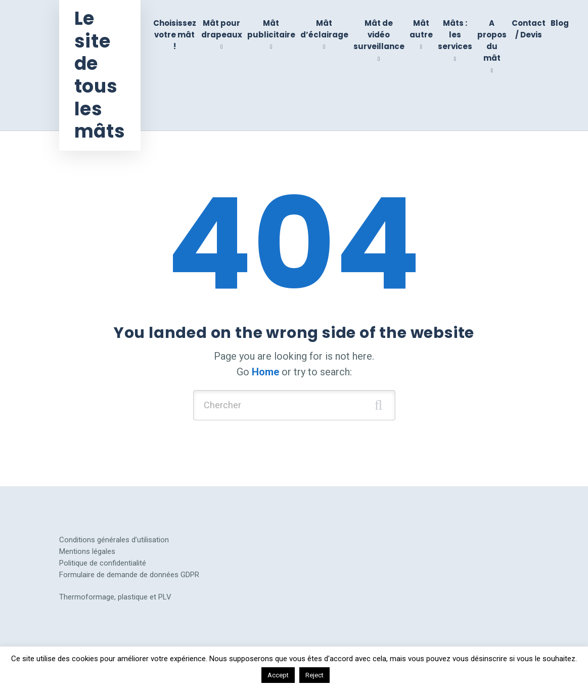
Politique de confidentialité (102, 563)
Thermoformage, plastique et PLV (115, 596)
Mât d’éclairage (324, 29)
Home (265, 372)
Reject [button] (314, 675)
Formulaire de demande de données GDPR (129, 574)
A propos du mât (492, 41)
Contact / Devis (529, 29)
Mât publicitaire (271, 29)
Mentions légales (87, 551)
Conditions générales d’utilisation (114, 539)
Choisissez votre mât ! (174, 35)
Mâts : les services (455, 35)
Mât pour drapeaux (221, 29)
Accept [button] (278, 675)
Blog (560, 23)
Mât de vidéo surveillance (378, 35)
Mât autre (421, 29)
